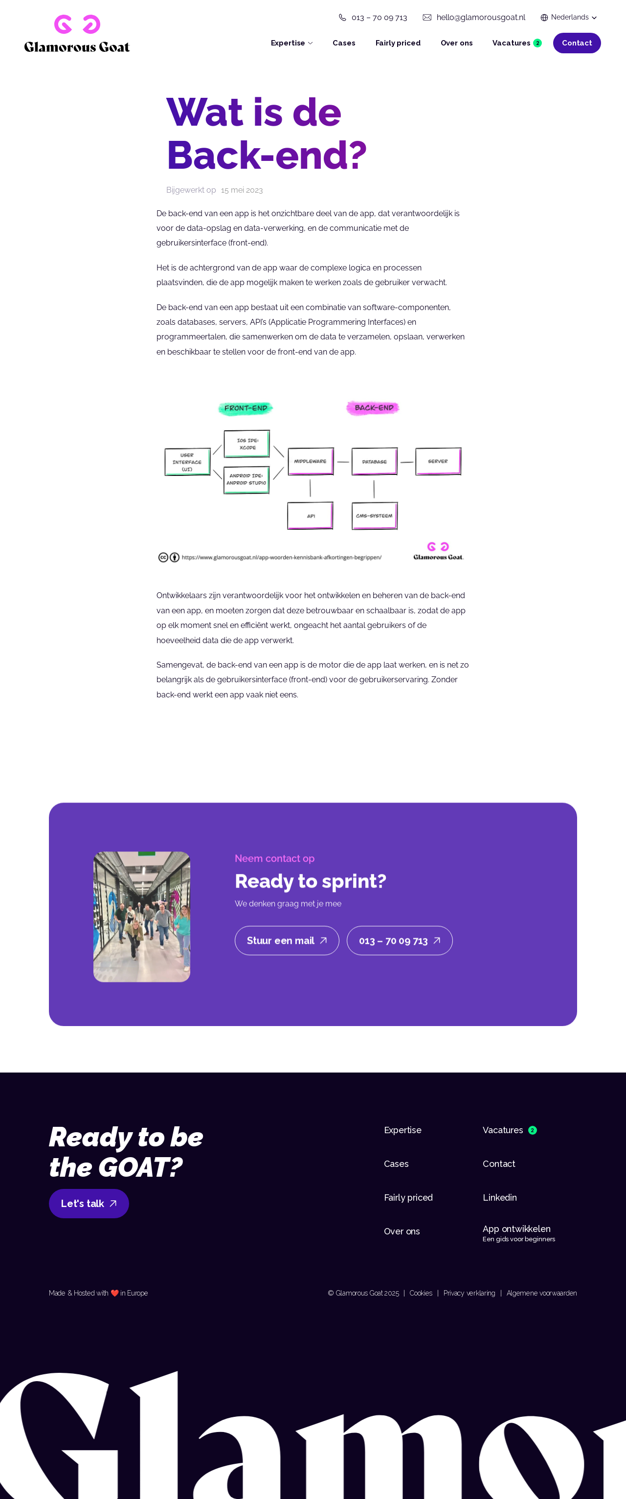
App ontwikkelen (518, 1229)
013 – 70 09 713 (379, 17)
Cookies (421, 1293)
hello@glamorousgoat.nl (481, 17)
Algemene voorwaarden (542, 1293)
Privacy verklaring (469, 1293)
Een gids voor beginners (519, 1239)
